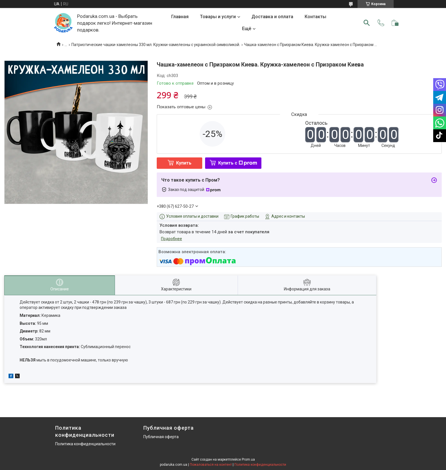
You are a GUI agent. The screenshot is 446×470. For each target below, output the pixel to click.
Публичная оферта (161, 436)
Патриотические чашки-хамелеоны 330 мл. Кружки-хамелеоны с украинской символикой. (155, 44)
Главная (180, 16)
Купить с (237, 163)
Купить (183, 163)
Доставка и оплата (272, 16)
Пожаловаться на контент (211, 465)
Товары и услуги (218, 16)
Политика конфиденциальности (85, 444)
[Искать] (366, 22)
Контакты (315, 16)
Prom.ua (248, 459)
